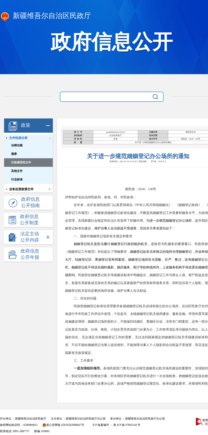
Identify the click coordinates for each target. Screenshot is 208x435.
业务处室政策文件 (21, 189)
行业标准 (17, 179)
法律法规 (17, 145)
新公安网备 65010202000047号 (63, 424)
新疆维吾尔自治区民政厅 (45, 16)
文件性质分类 (18, 138)
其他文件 (17, 170)
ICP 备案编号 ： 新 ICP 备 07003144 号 (116, 424)
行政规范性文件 (21, 162)
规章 (14, 153)
